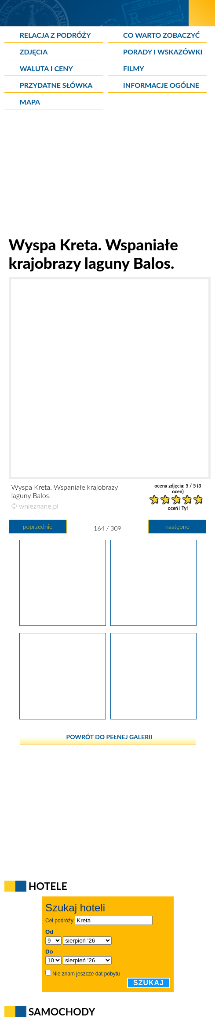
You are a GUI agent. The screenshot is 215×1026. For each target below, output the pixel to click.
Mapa (30, 102)
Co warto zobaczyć (161, 35)
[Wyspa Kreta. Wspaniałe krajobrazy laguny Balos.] (62, 623)
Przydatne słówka (56, 85)
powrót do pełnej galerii (109, 737)
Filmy (133, 68)
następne (177, 526)
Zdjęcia (34, 51)
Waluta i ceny (46, 68)
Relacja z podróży (55, 35)
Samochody (62, 1011)
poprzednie (37, 526)
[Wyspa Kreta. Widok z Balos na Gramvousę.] (153, 716)
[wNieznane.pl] (94, 13)
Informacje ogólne (161, 85)
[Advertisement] (107, 173)
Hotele (48, 886)
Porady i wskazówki (162, 51)
